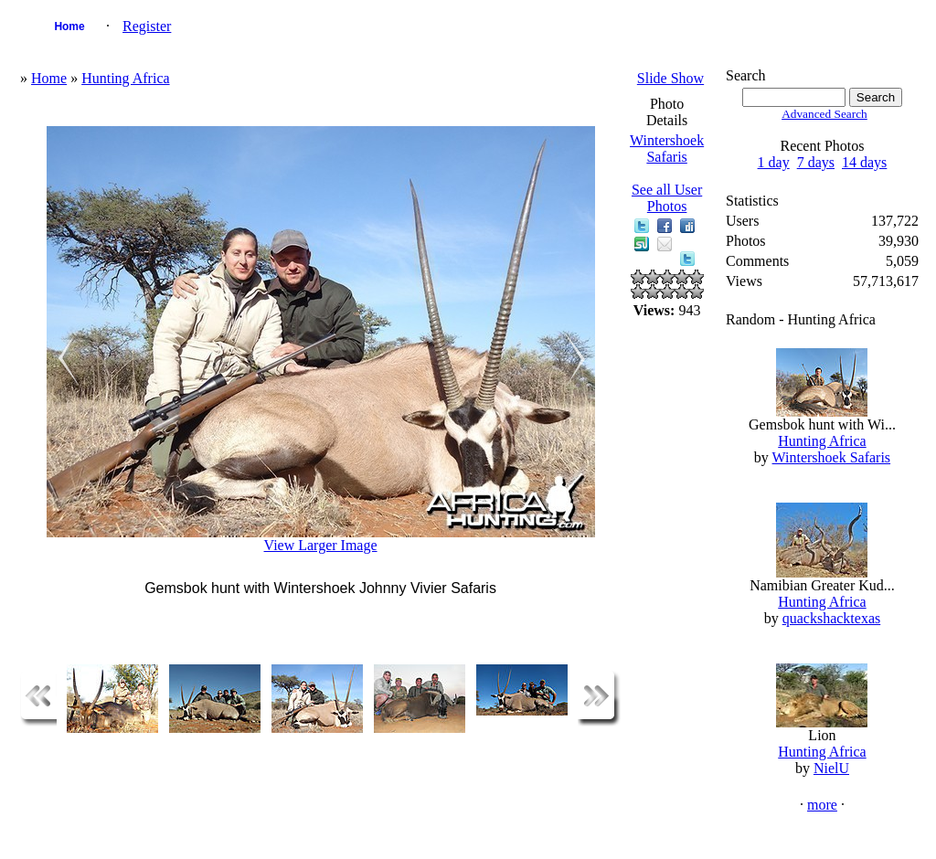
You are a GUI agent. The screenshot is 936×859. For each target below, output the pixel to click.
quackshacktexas (831, 618)
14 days (864, 162)
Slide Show (670, 78)
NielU (831, 768)
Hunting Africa (125, 78)
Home (69, 26)
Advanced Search (824, 114)
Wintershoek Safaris (667, 148)
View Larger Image (321, 545)
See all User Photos (667, 198)
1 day (774, 162)
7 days (816, 162)
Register (146, 26)
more (822, 804)
